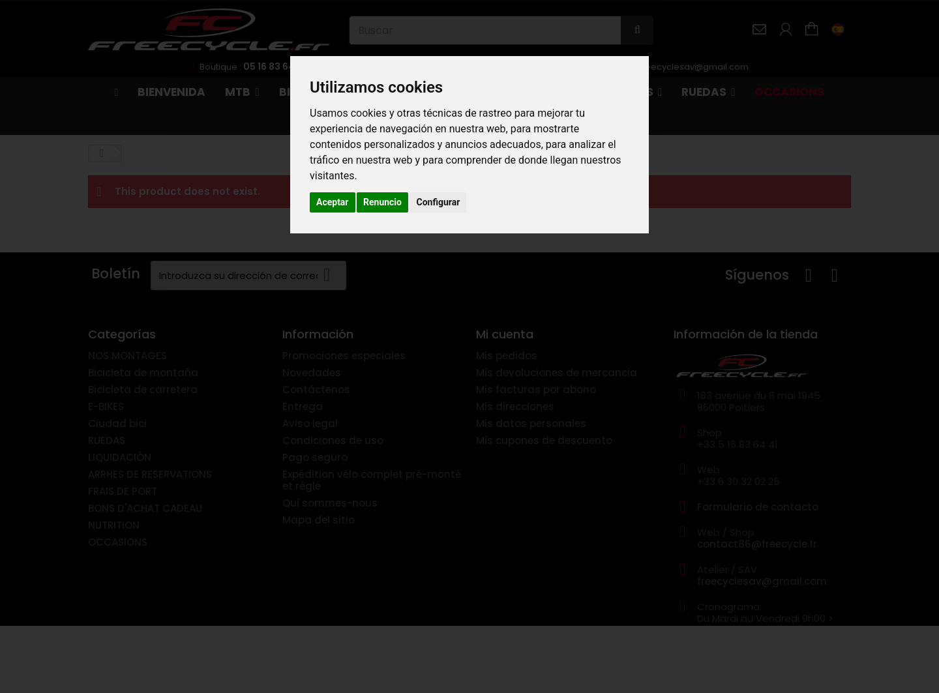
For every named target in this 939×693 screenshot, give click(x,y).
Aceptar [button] (332, 202)
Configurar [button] (438, 202)
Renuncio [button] (382, 202)
